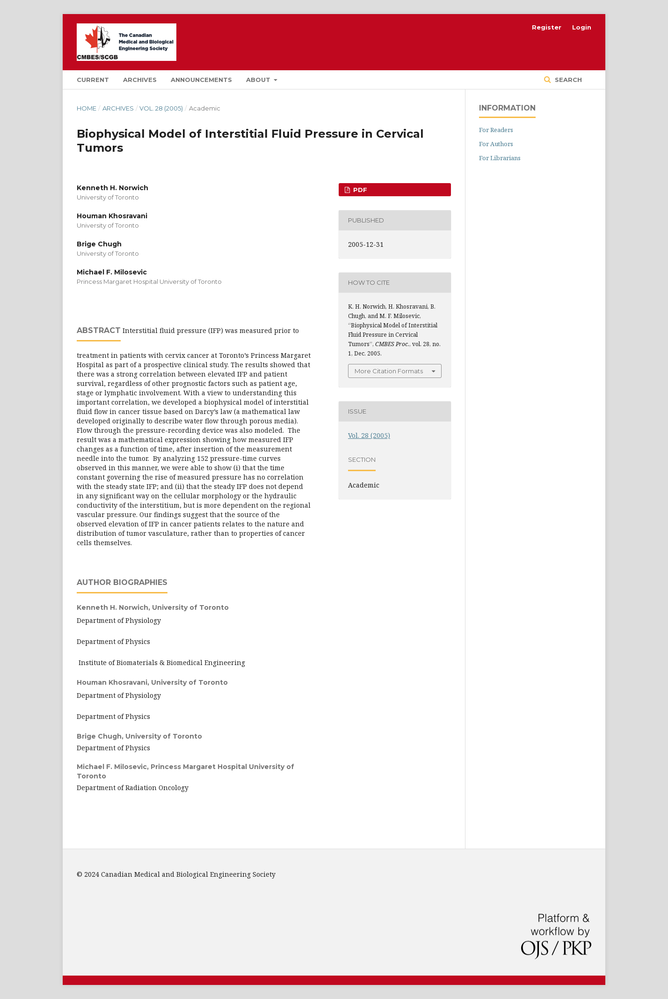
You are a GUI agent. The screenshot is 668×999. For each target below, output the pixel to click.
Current (93, 79)
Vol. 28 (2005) (161, 108)
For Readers (496, 130)
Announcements (201, 79)
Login (581, 27)
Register (546, 27)
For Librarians (500, 158)
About (259, 79)
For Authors (496, 144)
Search (567, 79)
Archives (140, 79)
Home (86, 108)
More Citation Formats (389, 371)
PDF (359, 189)
